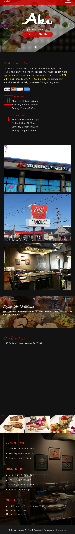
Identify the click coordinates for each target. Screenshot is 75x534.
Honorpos (61, 530)
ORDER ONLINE (37, 34)
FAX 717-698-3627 (35, 78)
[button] (2, 26)
